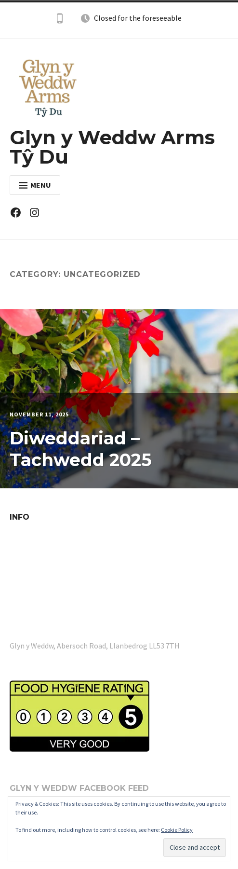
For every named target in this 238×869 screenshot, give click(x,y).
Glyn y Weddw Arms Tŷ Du (112, 146)
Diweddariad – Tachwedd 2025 (81, 449)
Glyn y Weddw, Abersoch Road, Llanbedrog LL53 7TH (95, 645)
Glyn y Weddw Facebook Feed (79, 788)
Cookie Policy (177, 829)
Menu (35, 185)
